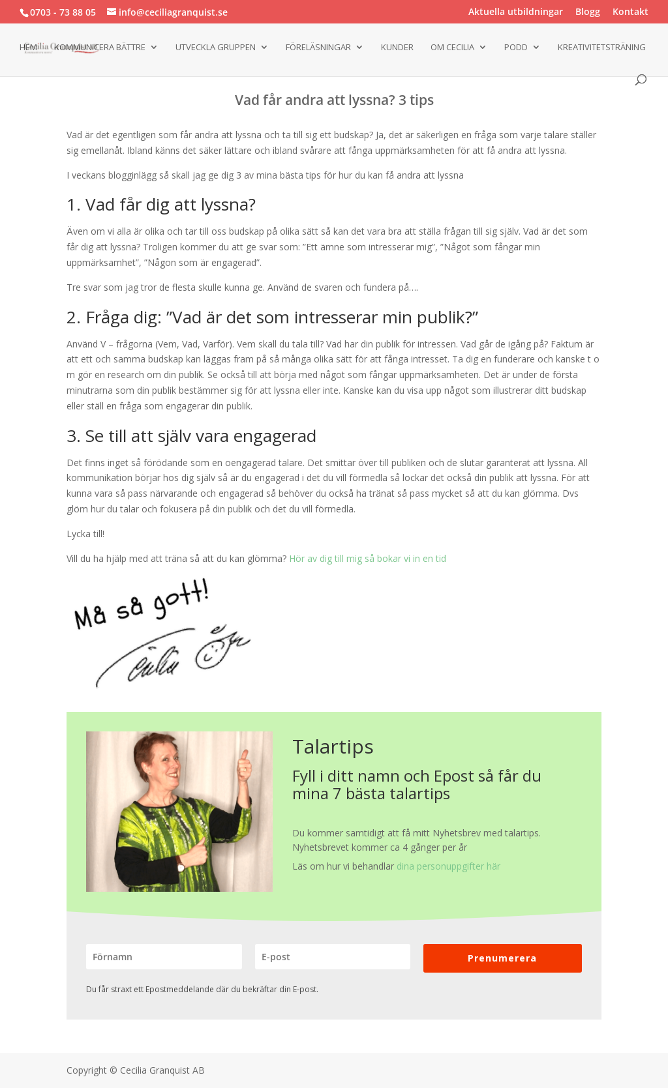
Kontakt (630, 12)
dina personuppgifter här (448, 866)
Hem (28, 47)
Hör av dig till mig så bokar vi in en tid (367, 558)
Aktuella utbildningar (515, 12)
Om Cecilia (452, 47)
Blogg (587, 12)
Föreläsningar (318, 47)
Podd (516, 47)
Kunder (397, 47)
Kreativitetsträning (602, 47)
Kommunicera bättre (99, 47)
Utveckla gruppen (215, 47)
